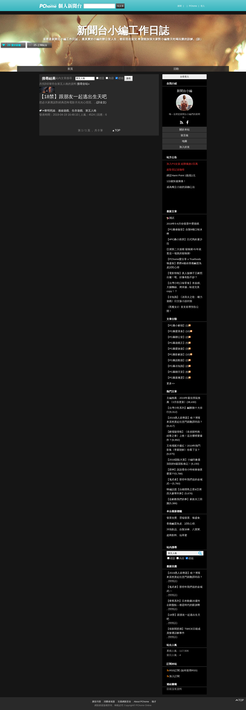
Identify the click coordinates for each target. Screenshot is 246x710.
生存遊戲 (77, 110)
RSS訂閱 (174, 670)
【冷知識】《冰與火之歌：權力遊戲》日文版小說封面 (184, 298)
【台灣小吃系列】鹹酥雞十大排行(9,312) (184, 409)
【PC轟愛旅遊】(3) (178, 348)
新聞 (179, 6)
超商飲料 (172, 535)
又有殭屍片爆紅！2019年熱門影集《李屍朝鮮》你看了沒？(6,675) (183, 449)
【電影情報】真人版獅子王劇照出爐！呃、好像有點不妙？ (184, 275)
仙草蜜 (183, 535)
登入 (203, 6)
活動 (176, 68)
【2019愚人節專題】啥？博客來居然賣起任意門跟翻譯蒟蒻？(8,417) (184, 421)
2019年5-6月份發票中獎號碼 (183, 223)
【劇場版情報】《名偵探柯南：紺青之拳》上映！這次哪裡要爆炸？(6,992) (184, 435)
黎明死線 (49, 110)
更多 (171, 383)
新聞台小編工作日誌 (123, 30)
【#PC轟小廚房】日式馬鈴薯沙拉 (184, 241)
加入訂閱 (174, 676)
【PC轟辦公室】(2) (178, 337)
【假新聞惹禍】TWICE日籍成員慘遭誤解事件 (183, 630)
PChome (193, 6)
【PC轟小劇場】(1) (178, 325)
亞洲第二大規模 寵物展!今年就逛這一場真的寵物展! (184, 251)
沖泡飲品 (172, 529)
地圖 (184, 141)
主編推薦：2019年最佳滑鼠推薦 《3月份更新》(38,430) (183, 399)
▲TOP (115, 130)
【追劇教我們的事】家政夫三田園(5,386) (184, 501)
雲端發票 (184, 517)
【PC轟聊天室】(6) (178, 371)
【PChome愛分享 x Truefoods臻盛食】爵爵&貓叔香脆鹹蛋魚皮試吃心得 (184, 263)
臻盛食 (196, 517)
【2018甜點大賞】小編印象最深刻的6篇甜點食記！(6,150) (183, 461)
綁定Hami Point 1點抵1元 (181, 175)
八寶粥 (196, 529)
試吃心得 (189, 523)
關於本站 (184, 129)
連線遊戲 (63, 110)
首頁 (70, 68)
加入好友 (184, 146)
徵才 (154, 701)
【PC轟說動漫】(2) (178, 360)
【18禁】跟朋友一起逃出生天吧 (73, 96)
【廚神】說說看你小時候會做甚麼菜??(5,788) (184, 471)
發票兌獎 (172, 517)
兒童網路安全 (124, 701)
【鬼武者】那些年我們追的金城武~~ (184, 588)
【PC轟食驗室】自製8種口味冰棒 (184, 231)
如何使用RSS (189, 670)
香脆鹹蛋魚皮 (174, 523)
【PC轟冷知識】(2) (178, 366)
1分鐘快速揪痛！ (176, 181)
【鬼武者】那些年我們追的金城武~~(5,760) (184, 481)
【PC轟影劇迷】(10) (178, 354)
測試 (171, 217)
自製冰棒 (184, 529)
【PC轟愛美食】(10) (178, 331)
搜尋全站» (83, 83)
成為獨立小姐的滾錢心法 (181, 187)
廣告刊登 (96, 701)
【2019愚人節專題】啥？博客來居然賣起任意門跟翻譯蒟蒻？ (184, 574)
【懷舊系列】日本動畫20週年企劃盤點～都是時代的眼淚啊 (183, 602)
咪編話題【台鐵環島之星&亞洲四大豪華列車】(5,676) (184, 491)
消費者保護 (109, 701)
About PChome (141, 701)
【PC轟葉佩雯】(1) (178, 377)
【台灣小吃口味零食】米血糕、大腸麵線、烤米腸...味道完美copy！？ (184, 287)
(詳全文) (101, 102)
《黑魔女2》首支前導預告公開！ (183, 308)
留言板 (184, 135)
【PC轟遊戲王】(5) (178, 342)
